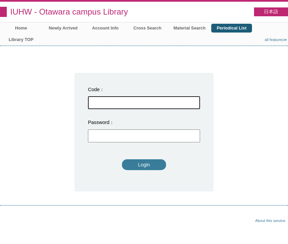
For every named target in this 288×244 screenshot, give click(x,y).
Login (144, 164)
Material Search (190, 27)
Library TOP (20, 39)
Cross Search (147, 27)
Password (98, 122)
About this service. (270, 221)
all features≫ (276, 40)
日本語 (271, 11)
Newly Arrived (63, 27)
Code (94, 89)
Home (21, 27)
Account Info (105, 27)
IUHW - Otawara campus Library (69, 11)
